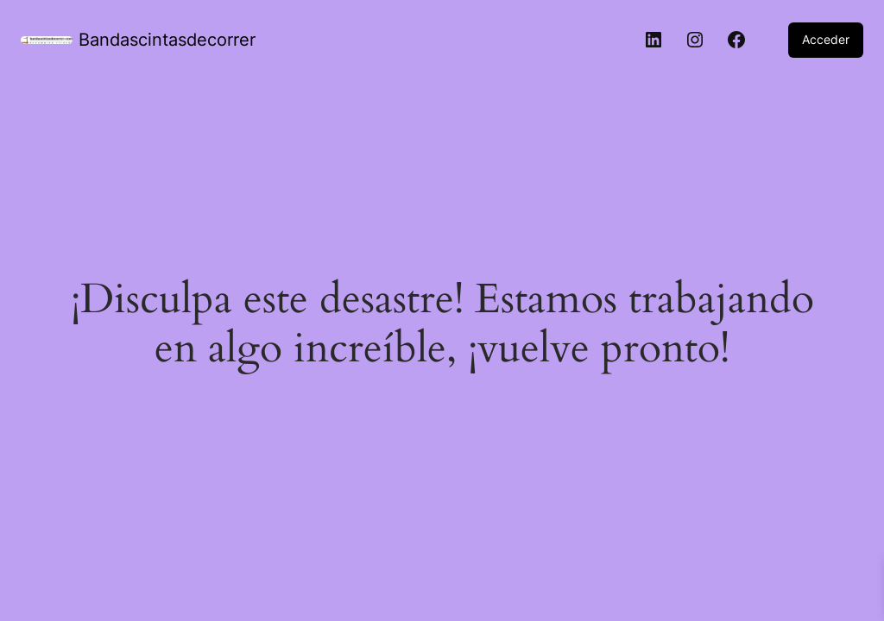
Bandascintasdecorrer (167, 39)
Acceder (825, 39)
